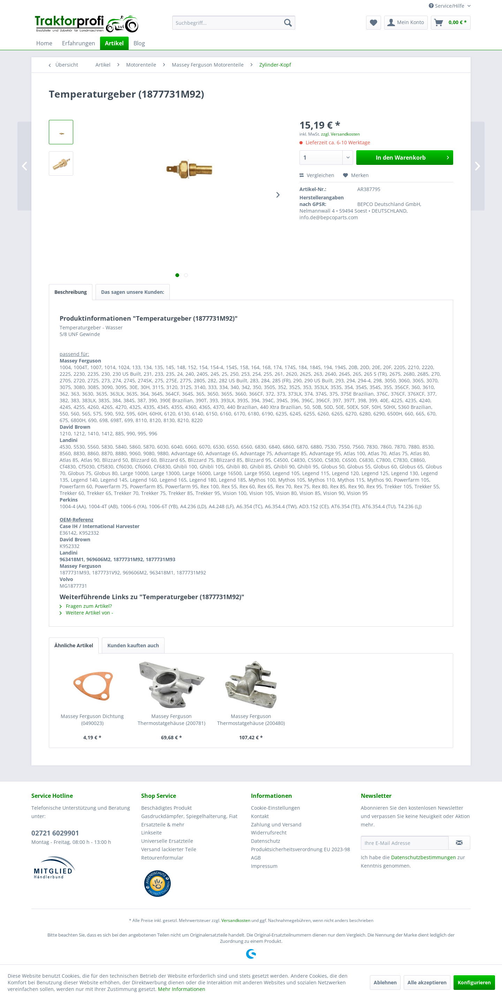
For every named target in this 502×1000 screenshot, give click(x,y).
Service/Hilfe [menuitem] (447, 5)
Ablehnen (385, 982)
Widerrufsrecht (269, 832)
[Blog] (139, 43)
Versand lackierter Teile (168, 849)
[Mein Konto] (406, 23)
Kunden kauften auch (133, 645)
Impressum (264, 866)
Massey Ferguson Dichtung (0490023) (92, 719)
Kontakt (260, 816)
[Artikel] (114, 43)
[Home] (44, 43)
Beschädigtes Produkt (166, 807)
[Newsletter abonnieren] (459, 843)
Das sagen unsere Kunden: (132, 292)
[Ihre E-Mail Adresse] (405, 843)
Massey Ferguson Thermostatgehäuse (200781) (171, 719)
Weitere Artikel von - (86, 612)
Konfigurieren (474, 982)
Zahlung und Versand (276, 824)
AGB (256, 857)
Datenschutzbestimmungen (423, 857)
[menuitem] (233, 23)
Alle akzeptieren (427, 982)
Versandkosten (235, 920)
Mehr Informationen (181, 989)
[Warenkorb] (451, 23)
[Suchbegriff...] (233, 23)
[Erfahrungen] (78, 43)
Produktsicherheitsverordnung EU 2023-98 (300, 849)
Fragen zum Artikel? (86, 606)
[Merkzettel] (373, 23)
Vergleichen (316, 175)
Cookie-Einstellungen (275, 807)
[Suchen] (288, 23)
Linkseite (151, 832)
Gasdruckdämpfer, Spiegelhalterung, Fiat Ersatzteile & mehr (189, 820)
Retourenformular (162, 857)
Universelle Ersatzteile (167, 841)
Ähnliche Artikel (73, 645)
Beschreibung (70, 292)
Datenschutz (265, 841)
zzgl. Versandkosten (340, 134)
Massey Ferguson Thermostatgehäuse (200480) (251, 719)
